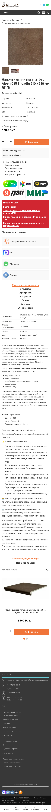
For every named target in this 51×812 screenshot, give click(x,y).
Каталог (16, 20)
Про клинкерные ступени (12, 763)
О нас (5, 745)
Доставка (25, 304)
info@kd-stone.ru (13, 692)
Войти (45, 810)
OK (20, 792)
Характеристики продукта (25, 285)
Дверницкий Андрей (38, 803)
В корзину (33, 142)
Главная (5, 20)
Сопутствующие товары (25, 558)
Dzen (16, 792)
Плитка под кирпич (10, 716)
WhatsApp (47, 5)
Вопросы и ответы (10, 741)
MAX (4, 792)
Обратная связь (25, 308)
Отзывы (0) (25, 289)
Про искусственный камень (13, 759)
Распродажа (9, 207)
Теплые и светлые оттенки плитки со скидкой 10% (21, 211)
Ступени (6, 723)
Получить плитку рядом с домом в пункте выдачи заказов (23, 224)
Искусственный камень (12, 712)
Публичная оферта (10, 749)
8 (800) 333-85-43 (14, 689)
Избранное (35, 810)
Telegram (43, 5)
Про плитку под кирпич (12, 766)
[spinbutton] (7, 141)
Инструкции (25, 296)
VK (12, 792)
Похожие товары (25, 562)
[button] (10, 141)
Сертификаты (25, 292)
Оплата (25, 300)
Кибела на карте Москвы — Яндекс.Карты (25, 784)
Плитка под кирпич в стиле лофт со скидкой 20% (25, 218)
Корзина (26, 810)
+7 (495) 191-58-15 (28, 241)
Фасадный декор (9, 727)
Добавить (16, 155)
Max (40, 5)
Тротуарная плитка (10, 719)
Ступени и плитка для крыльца (16, 23)
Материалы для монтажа (12, 731)
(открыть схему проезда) (39, 680)
